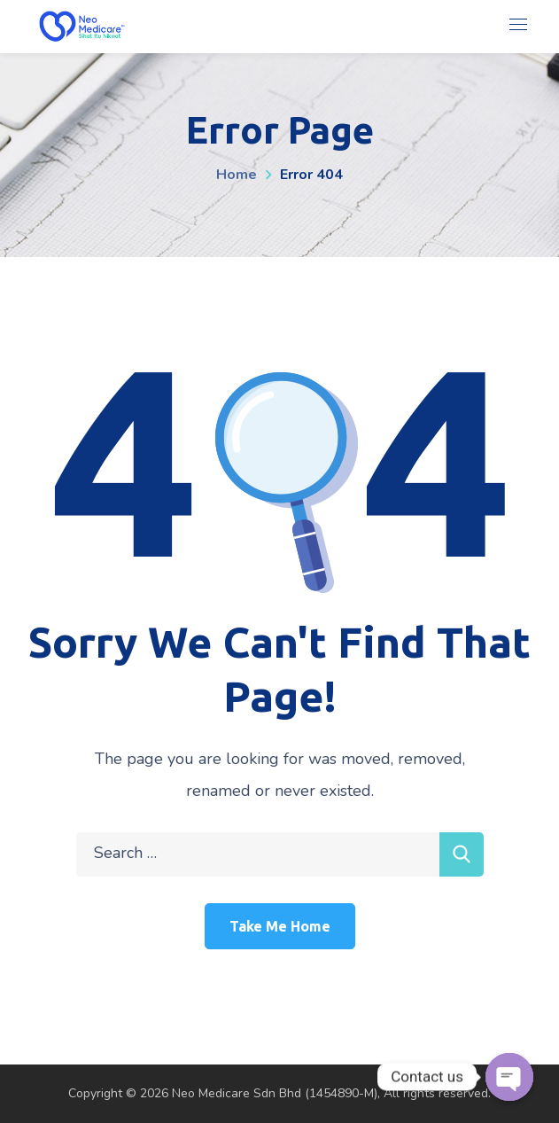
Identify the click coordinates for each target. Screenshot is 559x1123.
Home (236, 174)
